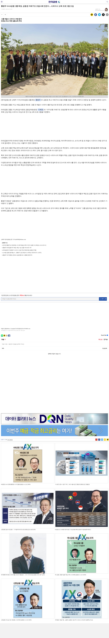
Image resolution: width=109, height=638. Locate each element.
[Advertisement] (54, 127)
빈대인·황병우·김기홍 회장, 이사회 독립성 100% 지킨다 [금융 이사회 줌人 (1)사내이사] (24, 245)
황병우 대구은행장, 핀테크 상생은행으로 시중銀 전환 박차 (17, 255)
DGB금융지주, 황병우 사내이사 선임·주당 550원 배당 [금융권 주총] (19, 250)
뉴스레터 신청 (103, 299)
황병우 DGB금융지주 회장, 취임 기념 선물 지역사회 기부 (17, 247)
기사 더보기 (10, 385)
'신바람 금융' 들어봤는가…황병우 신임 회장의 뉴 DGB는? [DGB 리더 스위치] (22, 252)
